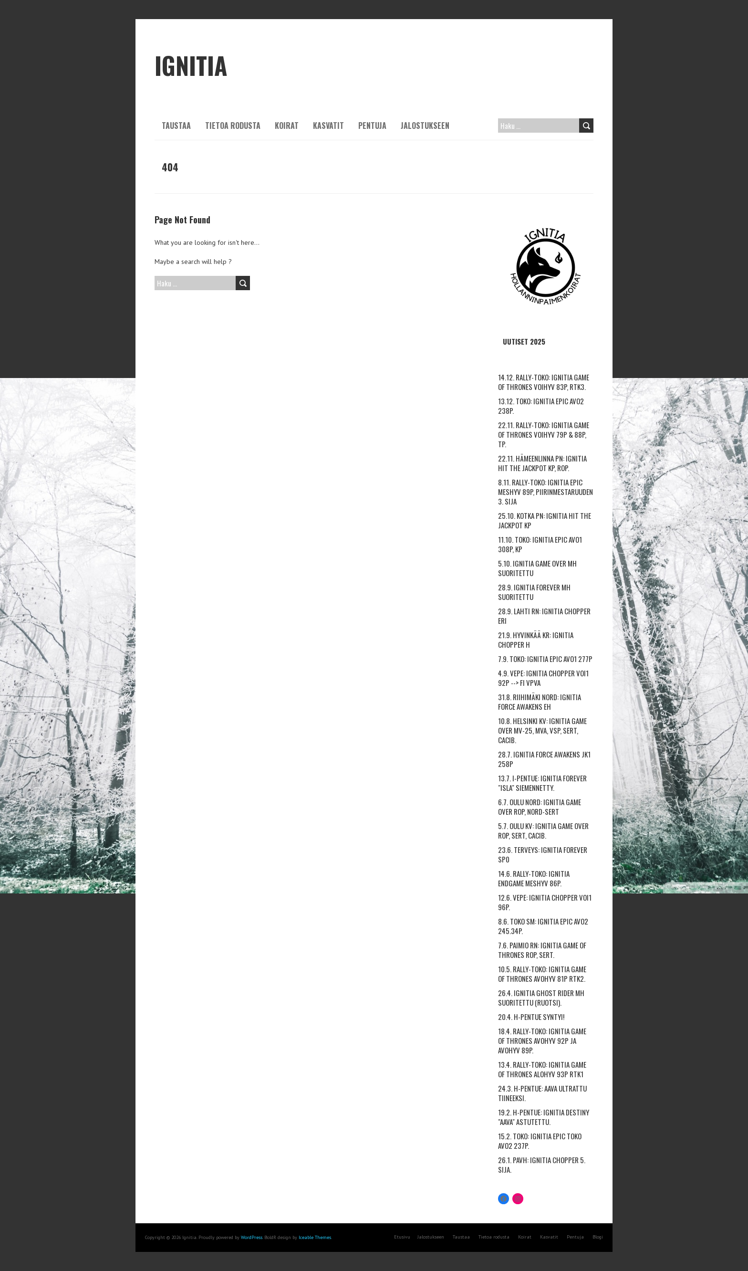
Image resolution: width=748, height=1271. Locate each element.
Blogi (597, 1237)
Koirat (287, 125)
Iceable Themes (315, 1237)
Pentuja (372, 125)
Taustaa (176, 125)
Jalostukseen (425, 125)
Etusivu (402, 1237)
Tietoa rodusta (232, 125)
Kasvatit (328, 125)
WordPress (251, 1237)
